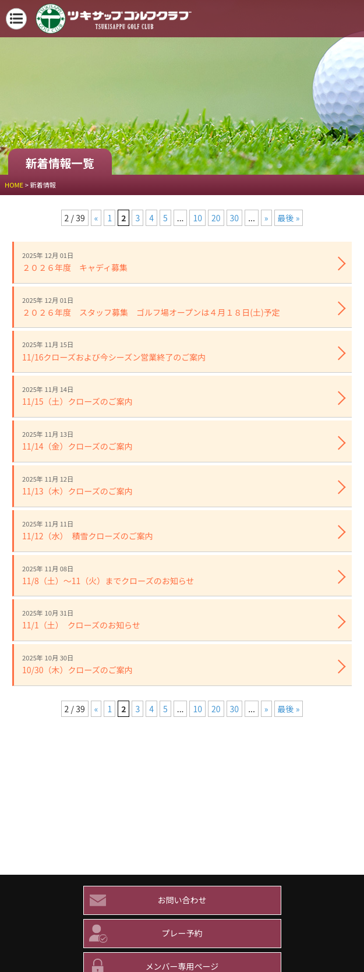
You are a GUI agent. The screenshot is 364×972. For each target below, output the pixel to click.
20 (216, 218)
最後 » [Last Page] (289, 218)
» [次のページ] (266, 218)
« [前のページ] (96, 218)
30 (234, 218)
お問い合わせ (145, 900)
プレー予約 (143, 934)
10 (197, 218)
